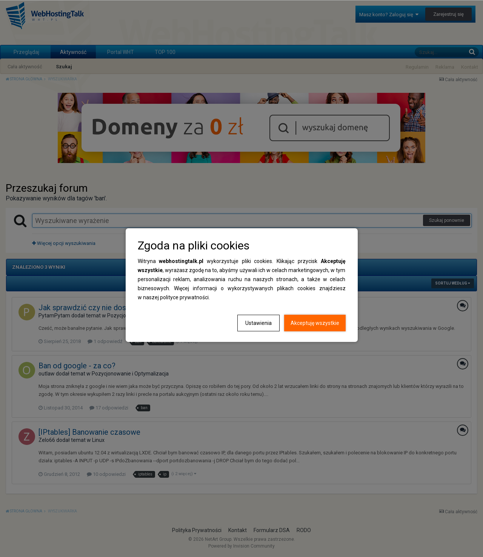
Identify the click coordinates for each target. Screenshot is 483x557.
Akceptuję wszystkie (315, 323)
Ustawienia (258, 323)
